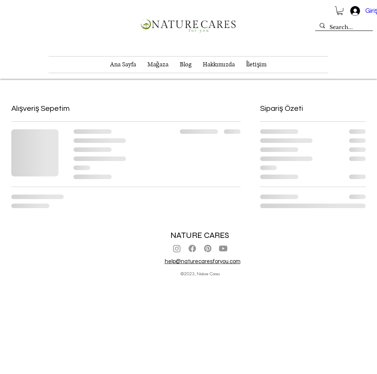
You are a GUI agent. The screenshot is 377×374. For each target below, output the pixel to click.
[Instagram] (177, 248)
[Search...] (343, 27)
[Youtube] (223, 248)
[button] (340, 10)
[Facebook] (192, 248)
